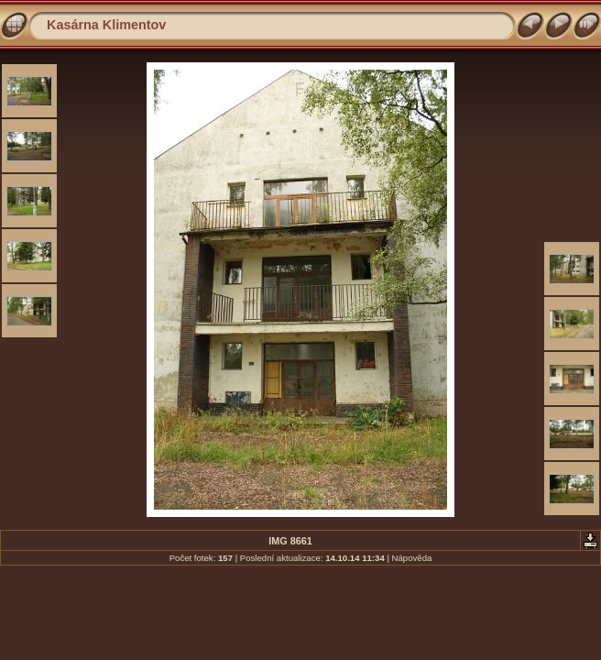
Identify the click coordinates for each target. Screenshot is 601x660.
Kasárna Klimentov (106, 24)
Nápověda (412, 558)
